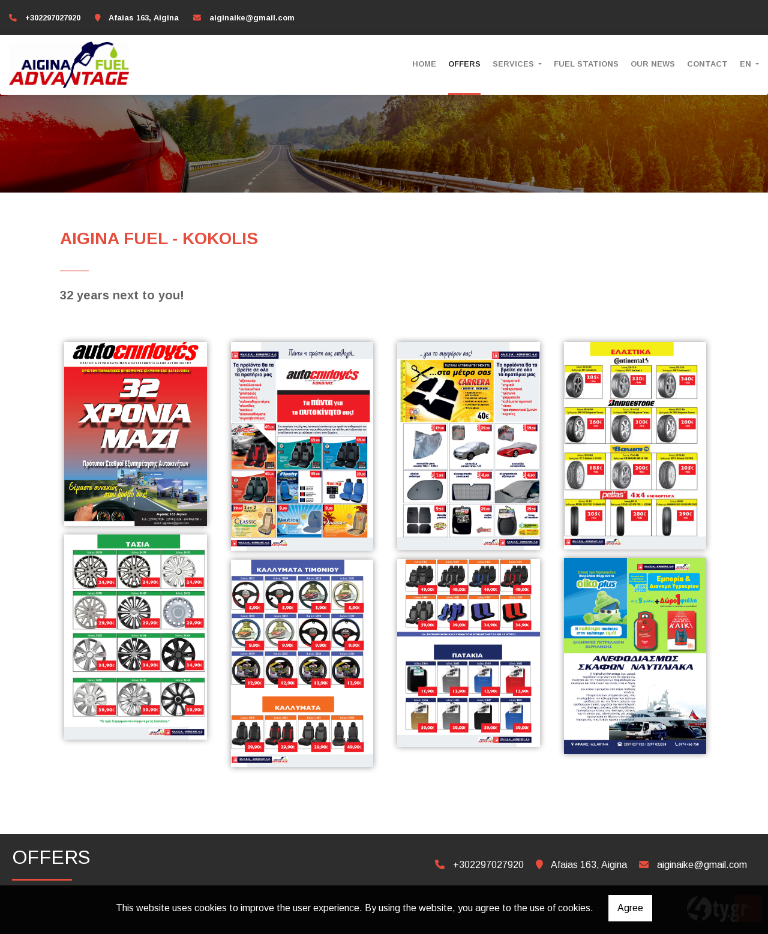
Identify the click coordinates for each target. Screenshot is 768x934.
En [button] (747, 63)
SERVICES (514, 63)
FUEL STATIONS (586, 63)
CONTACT (707, 63)
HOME (424, 63)
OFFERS (464, 63)
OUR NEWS (653, 63)
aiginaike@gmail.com (252, 17)
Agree (630, 908)
